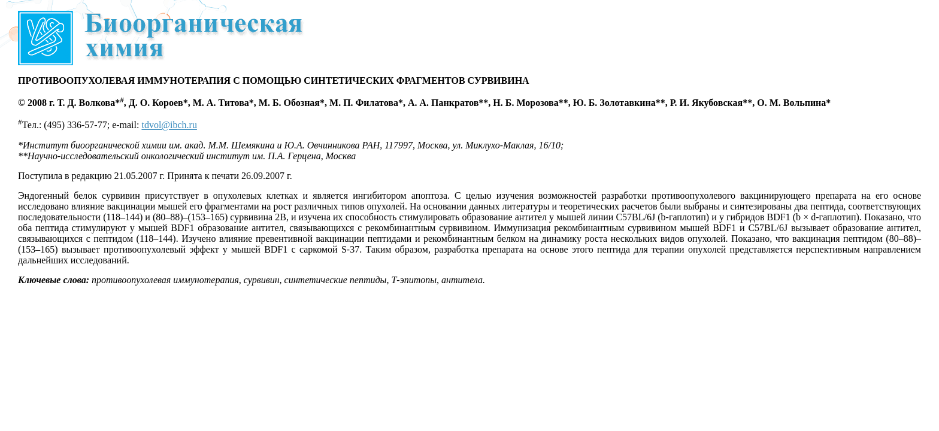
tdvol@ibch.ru (169, 125)
